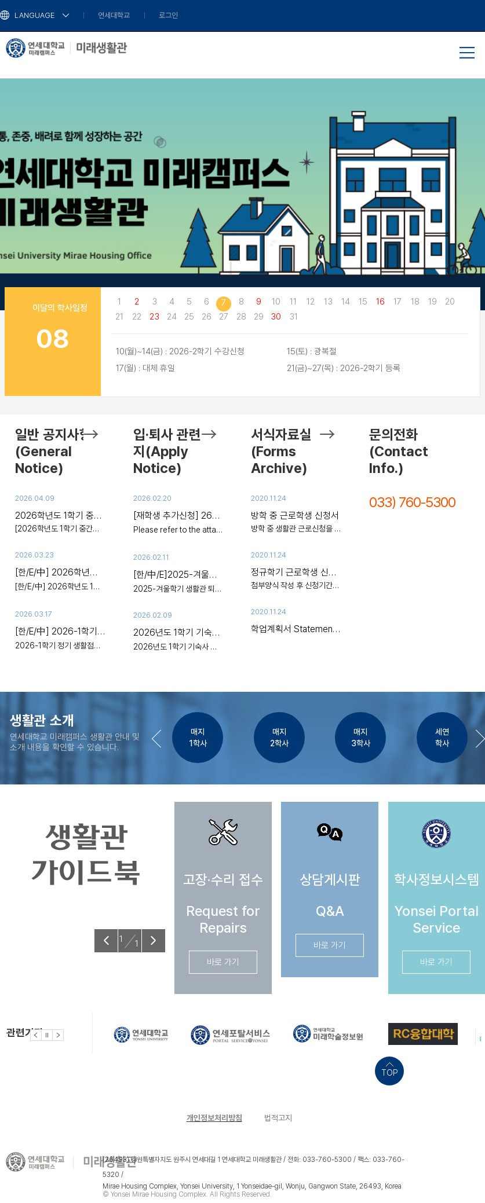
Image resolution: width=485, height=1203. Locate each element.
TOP (389, 1072)
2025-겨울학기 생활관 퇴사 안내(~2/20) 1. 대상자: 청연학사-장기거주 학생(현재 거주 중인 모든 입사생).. (178, 588)
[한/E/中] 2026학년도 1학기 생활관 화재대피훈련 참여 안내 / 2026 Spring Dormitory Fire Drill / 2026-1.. (60, 586)
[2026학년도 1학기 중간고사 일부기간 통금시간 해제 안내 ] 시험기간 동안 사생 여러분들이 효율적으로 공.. (60, 528)
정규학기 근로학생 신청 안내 (296, 572)
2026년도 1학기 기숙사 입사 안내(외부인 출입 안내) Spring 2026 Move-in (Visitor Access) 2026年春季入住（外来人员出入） (178, 632)
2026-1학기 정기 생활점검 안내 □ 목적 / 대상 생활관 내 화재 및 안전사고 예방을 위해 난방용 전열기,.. (60, 645)
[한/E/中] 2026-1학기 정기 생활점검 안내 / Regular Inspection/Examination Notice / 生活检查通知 (60, 631)
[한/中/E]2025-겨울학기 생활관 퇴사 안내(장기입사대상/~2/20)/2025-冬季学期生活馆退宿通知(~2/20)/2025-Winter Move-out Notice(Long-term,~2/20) (178, 574)
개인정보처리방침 (214, 1118)
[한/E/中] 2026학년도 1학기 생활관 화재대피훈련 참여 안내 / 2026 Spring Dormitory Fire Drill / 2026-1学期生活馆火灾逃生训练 (60, 572)
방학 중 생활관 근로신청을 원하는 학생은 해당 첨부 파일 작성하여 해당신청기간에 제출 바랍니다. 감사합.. (296, 528)
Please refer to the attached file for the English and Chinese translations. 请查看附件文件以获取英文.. (178, 529)
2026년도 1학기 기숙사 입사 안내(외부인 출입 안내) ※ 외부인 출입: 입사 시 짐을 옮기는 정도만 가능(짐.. (178, 646)
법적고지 (278, 1118)
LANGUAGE (34, 15)
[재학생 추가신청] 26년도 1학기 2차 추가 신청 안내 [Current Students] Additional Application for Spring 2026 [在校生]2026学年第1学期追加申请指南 (178, 515)
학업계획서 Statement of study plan (296, 628)
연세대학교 (114, 15)
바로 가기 (223, 962)
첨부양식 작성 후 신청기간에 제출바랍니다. (296, 585)
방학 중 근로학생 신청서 (295, 515)
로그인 (168, 15)
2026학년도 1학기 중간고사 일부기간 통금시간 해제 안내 (60, 515)
